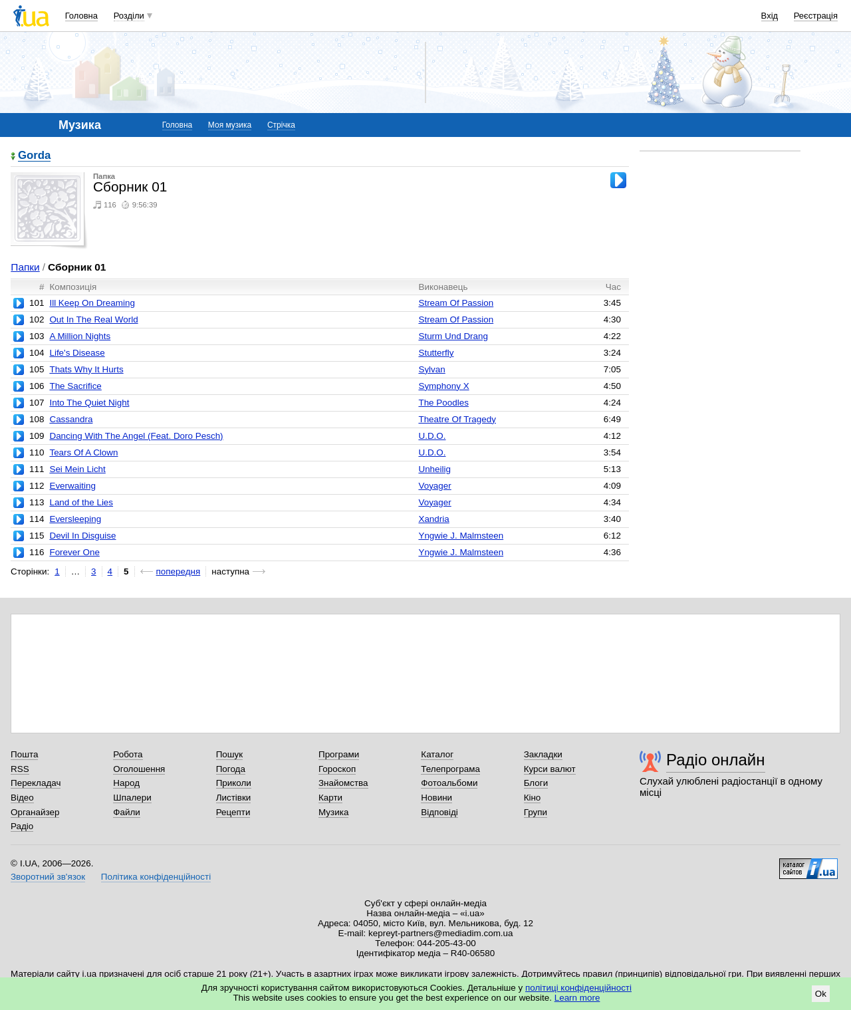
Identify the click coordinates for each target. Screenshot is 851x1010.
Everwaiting (72, 486)
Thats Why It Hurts (86, 369)
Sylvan (431, 369)
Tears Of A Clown (83, 452)
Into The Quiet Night (89, 403)
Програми (338, 754)
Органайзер (35, 812)
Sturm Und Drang (453, 336)
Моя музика (229, 125)
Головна (81, 16)
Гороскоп (337, 769)
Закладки (543, 754)
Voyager (434, 486)
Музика (333, 812)
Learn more (577, 998)
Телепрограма (450, 769)
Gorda (34, 156)
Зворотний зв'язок (48, 877)
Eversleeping (75, 519)
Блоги (536, 783)
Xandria (433, 519)
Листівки (233, 798)
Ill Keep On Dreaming (91, 303)
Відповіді (439, 812)
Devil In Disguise (82, 536)
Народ (126, 783)
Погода (230, 769)
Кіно (532, 798)
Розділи (129, 16)
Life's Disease (76, 353)
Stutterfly (435, 353)
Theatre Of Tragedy (457, 419)
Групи (535, 812)
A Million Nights (79, 336)
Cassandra (70, 419)
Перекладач (36, 783)
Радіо (22, 826)
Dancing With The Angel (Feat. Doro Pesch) (136, 436)
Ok (820, 994)
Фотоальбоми (449, 783)
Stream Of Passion (455, 303)
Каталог (437, 754)
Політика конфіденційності (156, 877)
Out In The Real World (93, 319)
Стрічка (281, 125)
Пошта (24, 754)
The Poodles (443, 403)
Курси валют (550, 769)
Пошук (229, 754)
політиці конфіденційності (578, 988)
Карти (330, 798)
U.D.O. (431, 436)
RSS (20, 769)
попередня (178, 571)
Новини (436, 798)
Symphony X (443, 386)
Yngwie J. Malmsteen (460, 536)
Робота (127, 754)
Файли (126, 812)
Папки (25, 267)
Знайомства (343, 783)
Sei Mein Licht (77, 469)
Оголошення (139, 769)
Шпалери (132, 798)
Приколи (233, 783)
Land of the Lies (81, 502)
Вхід (770, 16)
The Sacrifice (75, 386)
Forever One (74, 552)
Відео (22, 798)
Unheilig (434, 469)
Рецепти (233, 812)
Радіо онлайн (715, 760)
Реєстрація (816, 16)
